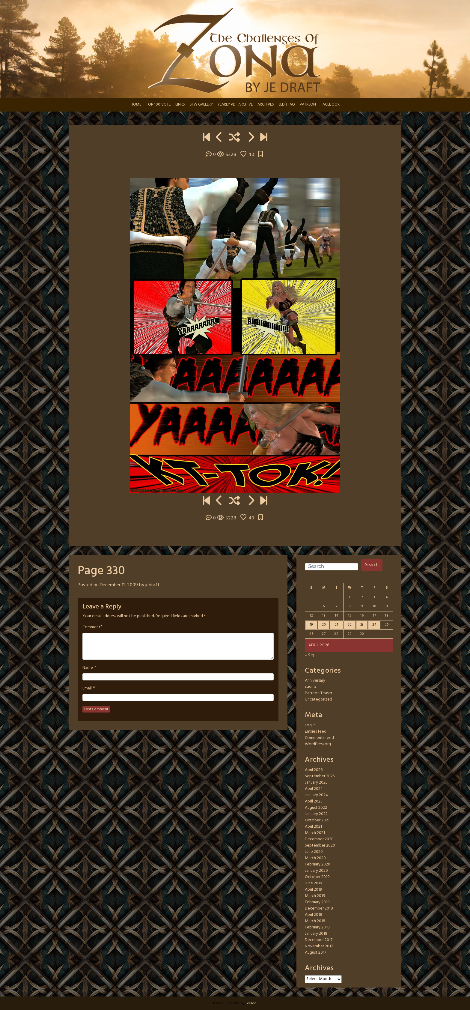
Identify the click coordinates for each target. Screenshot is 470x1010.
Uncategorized (318, 699)
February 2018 (317, 927)
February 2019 (317, 902)
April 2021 (313, 826)
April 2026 (314, 769)
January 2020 (316, 870)
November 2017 (319, 946)
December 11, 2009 (119, 585)
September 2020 (320, 845)
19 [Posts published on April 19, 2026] (311, 624)
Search (372, 565)
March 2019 (315, 895)
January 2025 (316, 782)
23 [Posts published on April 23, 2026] (362, 624)
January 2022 (316, 814)
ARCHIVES (265, 104)
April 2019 (313, 889)
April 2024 (314, 788)
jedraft (152, 585)
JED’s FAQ (287, 104)
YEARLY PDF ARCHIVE (235, 104)
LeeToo (251, 1003)
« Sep (310, 655)
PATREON (308, 104)
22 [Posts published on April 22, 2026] (350, 624)
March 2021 (315, 832)
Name (87, 668)
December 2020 (319, 839)
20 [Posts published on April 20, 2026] (324, 624)
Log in (310, 725)
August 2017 (315, 952)
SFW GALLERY (201, 104)
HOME (136, 104)
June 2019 (313, 883)
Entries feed (315, 731)
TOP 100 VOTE (158, 104)
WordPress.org (318, 744)
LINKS (180, 104)
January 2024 (316, 795)
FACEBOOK (330, 104)
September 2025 (320, 776)
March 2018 (315, 921)
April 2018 (313, 914)
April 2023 (314, 801)
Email (87, 689)
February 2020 (317, 864)
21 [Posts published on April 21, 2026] (336, 624)
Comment (91, 627)
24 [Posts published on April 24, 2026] (374, 624)
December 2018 (319, 908)
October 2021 (317, 820)
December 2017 (318, 940)
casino (310, 686)
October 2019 (317, 877)
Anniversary (315, 680)
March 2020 (315, 858)
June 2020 (314, 851)
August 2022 (316, 807)
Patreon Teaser (318, 693)
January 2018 (316, 933)
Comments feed (319, 737)
